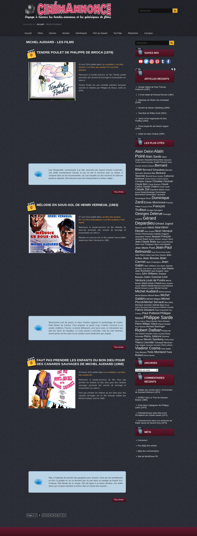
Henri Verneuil (163, 231)
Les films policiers (112, 220)
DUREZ (141, 397)
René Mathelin (140, 327)
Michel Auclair (161, 288)
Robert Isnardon (146, 334)
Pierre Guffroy (140, 321)
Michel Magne (154, 299)
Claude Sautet (164, 187)
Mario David (147, 285)
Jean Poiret (157, 269)
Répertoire (133, 33)
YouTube (117, 33)
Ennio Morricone (154, 202)
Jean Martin (161, 266)
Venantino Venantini (153, 345)
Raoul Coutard (164, 324)
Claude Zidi (142, 189)
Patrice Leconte (166, 307)
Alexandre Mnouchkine (153, 160)
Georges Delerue (148, 214)
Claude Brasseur (154, 184)
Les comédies (107, 64)
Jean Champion (153, 262)
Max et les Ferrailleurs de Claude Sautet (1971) (151, 414)
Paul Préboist (151, 313)
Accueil (40, 24)
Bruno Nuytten (158, 176)
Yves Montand (156, 352)
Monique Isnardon (143, 305)
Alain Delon (144, 151)
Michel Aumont (165, 292)
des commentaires (148, 451)
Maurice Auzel (160, 286)
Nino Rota (144, 307)
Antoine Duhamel (148, 166)
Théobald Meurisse (163, 342)
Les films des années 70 (98, 67)
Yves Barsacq (141, 352)
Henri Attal (154, 227)
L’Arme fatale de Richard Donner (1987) (156, 95)
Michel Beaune (141, 295)
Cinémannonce (144, 420)
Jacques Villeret (167, 239)
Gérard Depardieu (145, 220)
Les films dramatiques (92, 220)
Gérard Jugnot (164, 223)
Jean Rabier (167, 268)
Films (40, 33)
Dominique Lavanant (155, 194)
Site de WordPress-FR (148, 456)
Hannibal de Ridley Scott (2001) (152, 113)
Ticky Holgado (140, 345)
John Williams (150, 273)
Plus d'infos (119, 192)
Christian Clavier (143, 181)
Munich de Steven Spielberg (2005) (154, 108)
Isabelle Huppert (161, 234)
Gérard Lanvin (141, 228)
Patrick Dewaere (144, 309)
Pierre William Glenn (146, 323)
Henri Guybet (149, 231)
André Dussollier (147, 162)
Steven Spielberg (153, 339)
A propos (148, 33)
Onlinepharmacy (145, 413)
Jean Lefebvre (150, 266)
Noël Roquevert (154, 307)
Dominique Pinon (143, 198)
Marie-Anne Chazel (151, 283)
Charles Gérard (162, 179)
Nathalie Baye (158, 305)
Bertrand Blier (149, 173)
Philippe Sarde (158, 317)
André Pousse (160, 162)
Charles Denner (150, 179)
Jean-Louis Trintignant (144, 244)
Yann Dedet (166, 349)
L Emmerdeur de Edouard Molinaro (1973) (154, 391)
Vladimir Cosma (147, 348)
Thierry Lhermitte (144, 342)
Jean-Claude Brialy (145, 241)
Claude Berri (141, 184)
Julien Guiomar (152, 277)
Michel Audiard (146, 291)
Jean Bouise (151, 258)
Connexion (142, 440)
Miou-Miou (168, 302)
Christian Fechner (163, 181)
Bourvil (149, 176)
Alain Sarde (153, 156)
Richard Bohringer (155, 326)
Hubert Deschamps (144, 234)
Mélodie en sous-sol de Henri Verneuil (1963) (77, 205)
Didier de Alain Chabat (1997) (151, 134)
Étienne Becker (149, 355)
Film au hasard (100, 33)
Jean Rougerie (157, 271)
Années (66, 33)
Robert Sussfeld (159, 334)
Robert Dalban (148, 330)
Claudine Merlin (157, 189)
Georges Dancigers (154, 210)
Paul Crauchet (161, 310)
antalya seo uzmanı (146, 390)
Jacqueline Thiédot (143, 237)
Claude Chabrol (151, 186)
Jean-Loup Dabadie (162, 244)
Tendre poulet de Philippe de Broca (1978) (75, 52)
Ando (140, 405)
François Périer (146, 206)
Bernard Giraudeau (154, 169)
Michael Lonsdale (147, 288)
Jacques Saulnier (154, 239)
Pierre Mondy (151, 321)
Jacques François (161, 236)
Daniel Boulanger (148, 192)
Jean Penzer (147, 269)
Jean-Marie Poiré (145, 247)
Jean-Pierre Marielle (158, 255)
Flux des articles (147, 445)
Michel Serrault (154, 302)
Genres (52, 33)
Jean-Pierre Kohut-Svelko (161, 252)
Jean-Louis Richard (165, 242)
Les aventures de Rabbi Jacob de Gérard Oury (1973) (153, 421)
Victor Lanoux (167, 345)
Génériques (81, 33)
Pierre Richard (164, 321)
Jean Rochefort (143, 271)
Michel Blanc (154, 295)
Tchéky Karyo (169, 339)
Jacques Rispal (141, 239)
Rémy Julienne (152, 336)
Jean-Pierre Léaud (143, 255)
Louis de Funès (155, 280)
